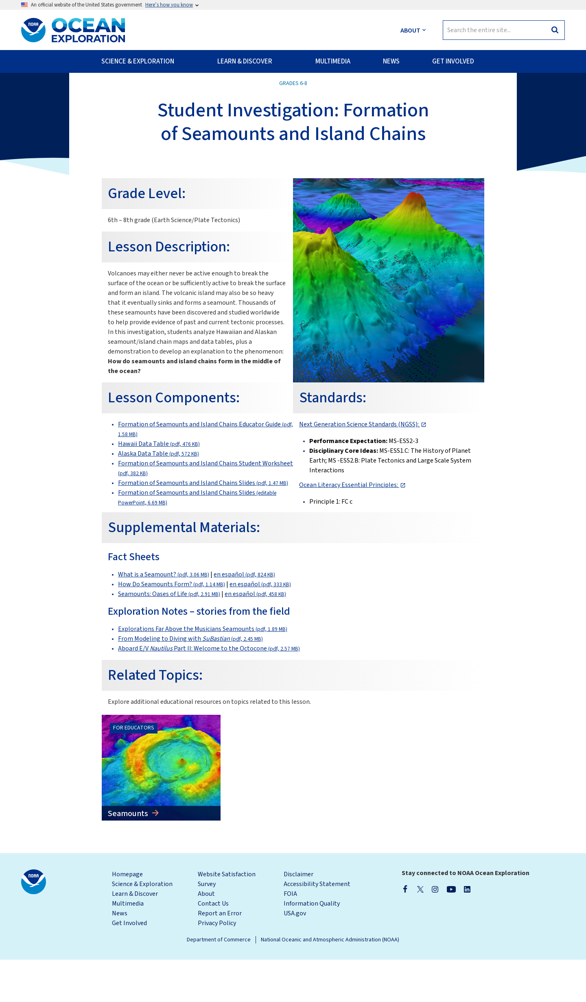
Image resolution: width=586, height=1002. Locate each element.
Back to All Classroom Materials (73, 89)
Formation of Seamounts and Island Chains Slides (203, 525)
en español (244, 616)
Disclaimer (298, 916)
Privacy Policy (217, 965)
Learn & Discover (135, 936)
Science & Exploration (142, 926)
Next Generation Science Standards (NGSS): (359, 466)
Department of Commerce (219, 982)
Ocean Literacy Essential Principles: (349, 527)
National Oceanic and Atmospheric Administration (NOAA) (330, 982)
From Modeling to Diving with (190, 681)
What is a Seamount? (163, 616)
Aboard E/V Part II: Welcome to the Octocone (209, 690)
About (206, 936)
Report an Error (220, 955)
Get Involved (129, 965)
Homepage (127, 916)
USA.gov (295, 955)
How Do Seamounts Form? (171, 626)
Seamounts (129, 856)
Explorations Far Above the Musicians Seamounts (202, 671)
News (119, 955)
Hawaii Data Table (159, 486)
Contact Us (213, 945)
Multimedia (128, 945)
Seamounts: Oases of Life (169, 636)
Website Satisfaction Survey (227, 921)
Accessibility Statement (317, 926)
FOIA (290, 936)
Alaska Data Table (158, 495)
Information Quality (312, 945)
